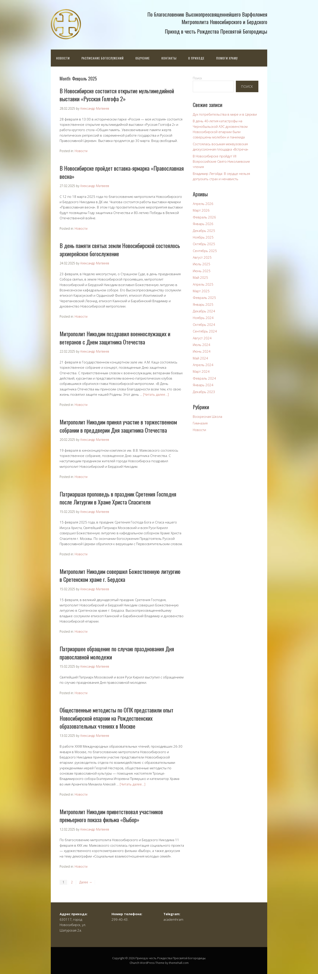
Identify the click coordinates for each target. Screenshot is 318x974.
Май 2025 (200, 277)
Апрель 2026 (203, 203)
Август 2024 (202, 338)
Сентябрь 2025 (205, 250)
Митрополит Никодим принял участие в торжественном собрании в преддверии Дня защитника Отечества (118, 426)
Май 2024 (200, 358)
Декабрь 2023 (204, 392)
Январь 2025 (203, 304)
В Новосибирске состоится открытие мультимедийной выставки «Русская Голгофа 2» (117, 94)
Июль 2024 (201, 344)
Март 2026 (201, 210)
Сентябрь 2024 (205, 331)
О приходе (196, 58)
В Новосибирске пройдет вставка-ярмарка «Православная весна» (122, 172)
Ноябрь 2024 (203, 317)
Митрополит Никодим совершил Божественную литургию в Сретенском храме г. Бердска (120, 575)
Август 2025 (202, 257)
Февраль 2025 (204, 297)
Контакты (168, 58)
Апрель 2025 (203, 284)
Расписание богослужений (102, 58)
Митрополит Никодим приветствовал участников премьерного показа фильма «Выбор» (111, 815)
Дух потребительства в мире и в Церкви (225, 114)
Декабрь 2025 (204, 230)
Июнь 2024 (201, 351)
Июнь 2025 (201, 271)
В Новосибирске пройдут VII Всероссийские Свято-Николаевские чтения (221, 161)
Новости (63, 58)
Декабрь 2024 (204, 311)
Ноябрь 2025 (203, 237)
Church (134, 963)
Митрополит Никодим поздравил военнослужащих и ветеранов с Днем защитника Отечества (115, 337)
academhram (173, 919)
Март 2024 (201, 371)
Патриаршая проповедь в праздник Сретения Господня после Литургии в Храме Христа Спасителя (118, 498)
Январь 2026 (203, 224)
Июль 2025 (201, 264)
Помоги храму (227, 58)
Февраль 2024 (204, 378)
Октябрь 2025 (204, 244)
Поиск (197, 78)
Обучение (142, 58)
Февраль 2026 (204, 217)
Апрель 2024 (203, 365)
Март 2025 (201, 291)
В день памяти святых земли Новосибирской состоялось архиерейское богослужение (120, 249)
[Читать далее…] (156, 394)
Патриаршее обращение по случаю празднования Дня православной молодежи (117, 652)
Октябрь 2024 (204, 324)
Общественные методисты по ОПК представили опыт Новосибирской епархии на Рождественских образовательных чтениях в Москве (116, 718)
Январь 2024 (203, 385)
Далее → (85, 882)
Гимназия (200, 423)
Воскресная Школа (207, 416)
